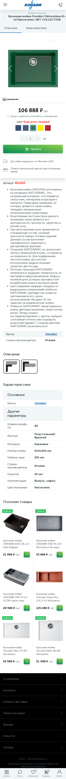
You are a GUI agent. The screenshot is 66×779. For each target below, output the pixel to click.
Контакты (33, 690)
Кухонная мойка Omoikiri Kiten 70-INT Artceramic (15, 651)
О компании (33, 679)
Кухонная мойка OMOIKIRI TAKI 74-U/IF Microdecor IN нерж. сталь (49, 545)
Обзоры (33, 747)
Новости (33, 736)
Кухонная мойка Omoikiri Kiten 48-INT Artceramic (48, 651)
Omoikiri (51, 334)
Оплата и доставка (33, 701)
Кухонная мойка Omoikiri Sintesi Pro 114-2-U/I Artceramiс (48, 597)
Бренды (33, 724)
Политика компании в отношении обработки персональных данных (33, 765)
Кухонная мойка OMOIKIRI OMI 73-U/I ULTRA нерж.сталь (15, 597)
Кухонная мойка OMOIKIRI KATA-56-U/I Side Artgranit (16, 544)
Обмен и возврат (33, 713)
